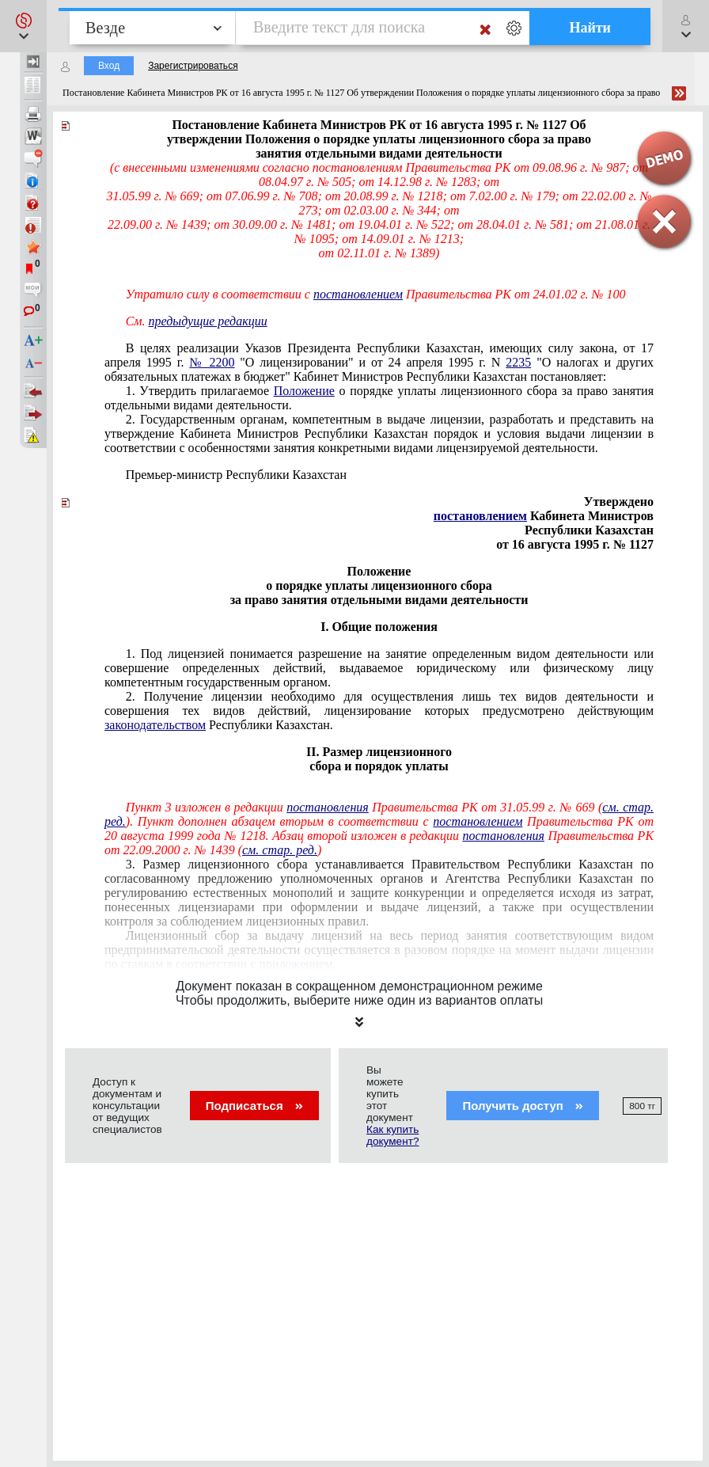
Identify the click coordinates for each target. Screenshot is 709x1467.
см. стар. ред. (279, 850)
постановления (327, 807)
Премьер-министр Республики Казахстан (236, 474)
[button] (23, 26)
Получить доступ (522, 1105)
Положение (304, 390)
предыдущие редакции (208, 321)
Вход (108, 65)
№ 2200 (211, 362)
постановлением (358, 294)
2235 (518, 362)
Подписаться (254, 1105)
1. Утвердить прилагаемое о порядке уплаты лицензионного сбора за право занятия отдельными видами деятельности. (379, 398)
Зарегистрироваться (192, 65)
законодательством (155, 725)
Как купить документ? (392, 1135)
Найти (590, 28)
